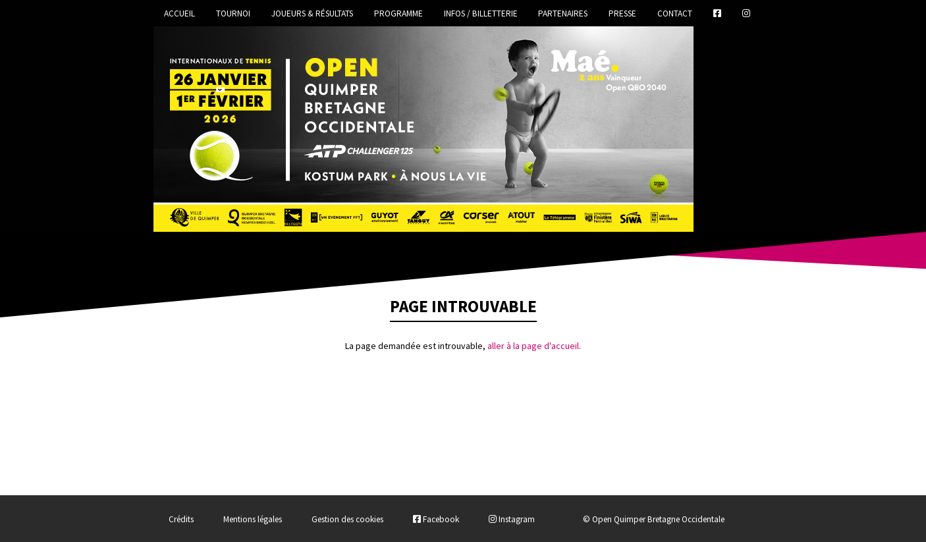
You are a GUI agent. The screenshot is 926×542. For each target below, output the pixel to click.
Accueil (179, 13)
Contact (674, 13)
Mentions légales (252, 519)
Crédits (181, 519)
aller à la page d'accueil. (534, 346)
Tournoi (233, 13)
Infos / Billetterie (481, 13)
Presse (622, 13)
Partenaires (562, 13)
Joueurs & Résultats (312, 13)
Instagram (512, 519)
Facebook (436, 519)
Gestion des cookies (347, 519)
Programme (398, 13)
